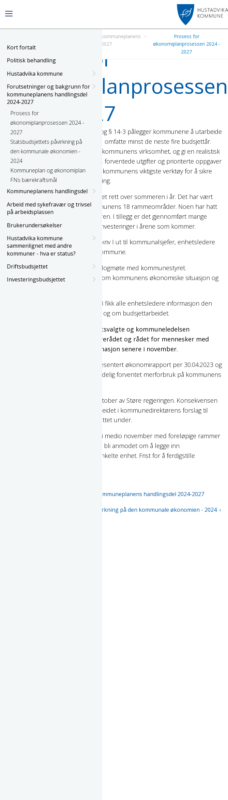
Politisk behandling (31, 60)
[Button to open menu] (9, 14)
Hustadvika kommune (51, 73)
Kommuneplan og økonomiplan (48, 170)
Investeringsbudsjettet (51, 279)
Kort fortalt (21, 47)
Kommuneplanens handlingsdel (51, 191)
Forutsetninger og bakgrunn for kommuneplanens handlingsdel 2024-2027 (51, 94)
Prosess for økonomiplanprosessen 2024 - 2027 (47, 122)
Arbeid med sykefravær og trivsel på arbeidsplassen (49, 208)
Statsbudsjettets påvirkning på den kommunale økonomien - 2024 (46, 151)
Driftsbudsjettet (51, 266)
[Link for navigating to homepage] (202, 14)
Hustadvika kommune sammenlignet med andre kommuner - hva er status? (51, 245)
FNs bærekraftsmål (33, 180)
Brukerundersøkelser (34, 225)
